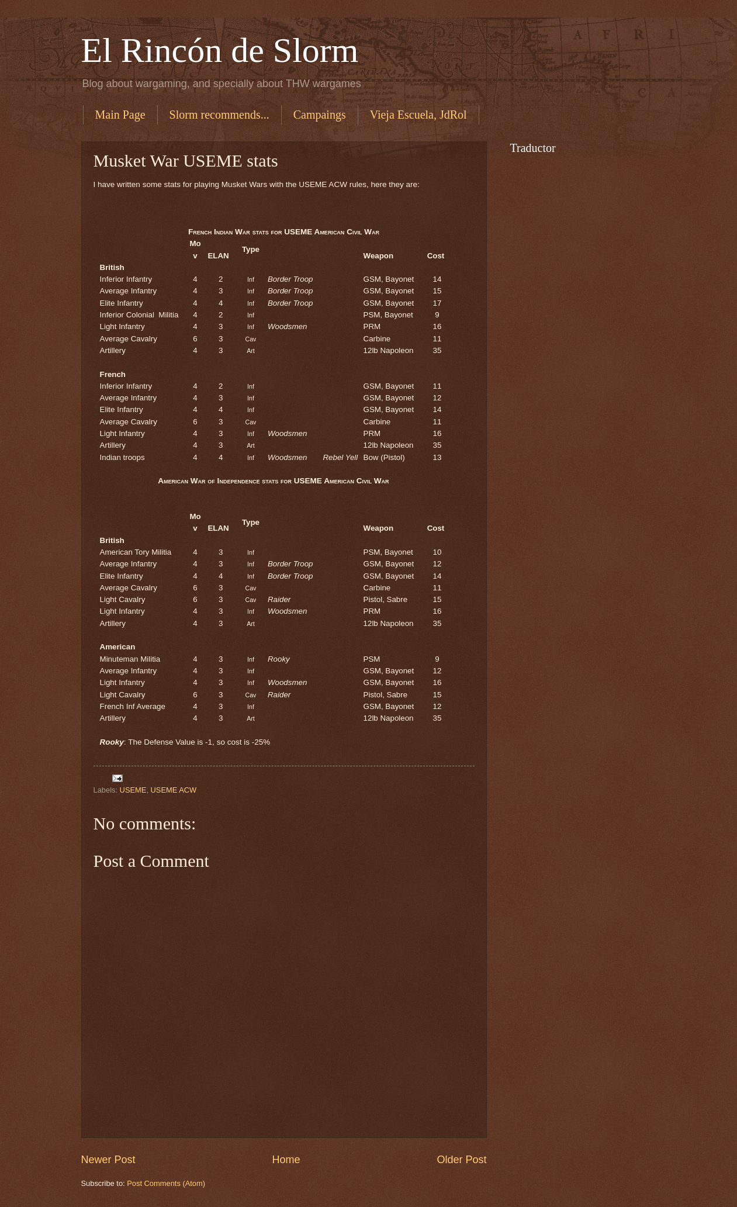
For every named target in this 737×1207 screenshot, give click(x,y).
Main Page (120, 114)
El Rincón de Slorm (220, 50)
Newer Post (108, 1160)
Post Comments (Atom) (166, 1183)
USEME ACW (174, 790)
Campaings (319, 114)
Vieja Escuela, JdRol (418, 114)
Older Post (461, 1160)
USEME (133, 790)
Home (286, 1160)
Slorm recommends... (219, 114)
